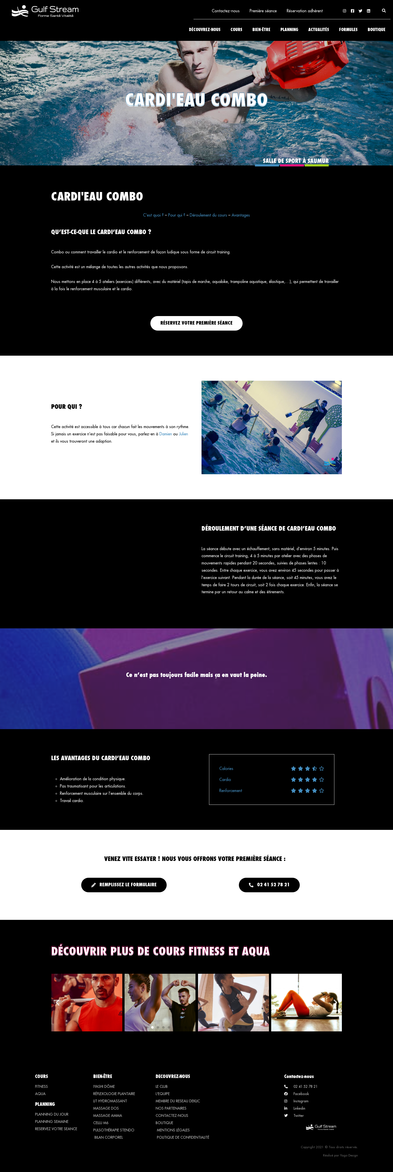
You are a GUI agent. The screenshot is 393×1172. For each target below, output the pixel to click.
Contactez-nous (226, 10)
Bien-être (261, 30)
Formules (348, 30)
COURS (41, 1076)
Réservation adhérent (305, 10)
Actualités (318, 30)
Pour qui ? (176, 215)
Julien (183, 433)
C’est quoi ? (153, 215)
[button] (383, 10)
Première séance (263, 10)
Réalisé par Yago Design (340, 1155)
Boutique (376, 30)
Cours (236, 30)
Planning (289, 30)
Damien (165, 433)
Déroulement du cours (208, 215)
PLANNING (45, 1104)
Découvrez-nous (205, 30)
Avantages (241, 215)
